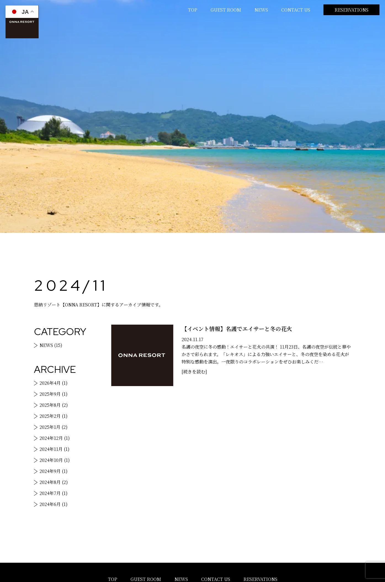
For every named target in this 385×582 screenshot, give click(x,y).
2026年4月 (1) (53, 383)
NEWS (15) (50, 345)
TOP (192, 10)
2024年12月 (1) (54, 438)
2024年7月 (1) (53, 493)
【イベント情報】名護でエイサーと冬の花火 (237, 329)
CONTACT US (295, 10)
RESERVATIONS (351, 10)
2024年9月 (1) (53, 471)
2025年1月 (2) (53, 427)
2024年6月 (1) (53, 504)
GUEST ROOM (226, 10)
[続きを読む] (194, 371)
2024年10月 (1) (54, 460)
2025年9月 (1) (53, 394)
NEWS (261, 10)
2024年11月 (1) (54, 449)
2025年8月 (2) (53, 405)
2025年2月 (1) (53, 416)
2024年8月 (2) (53, 482)
